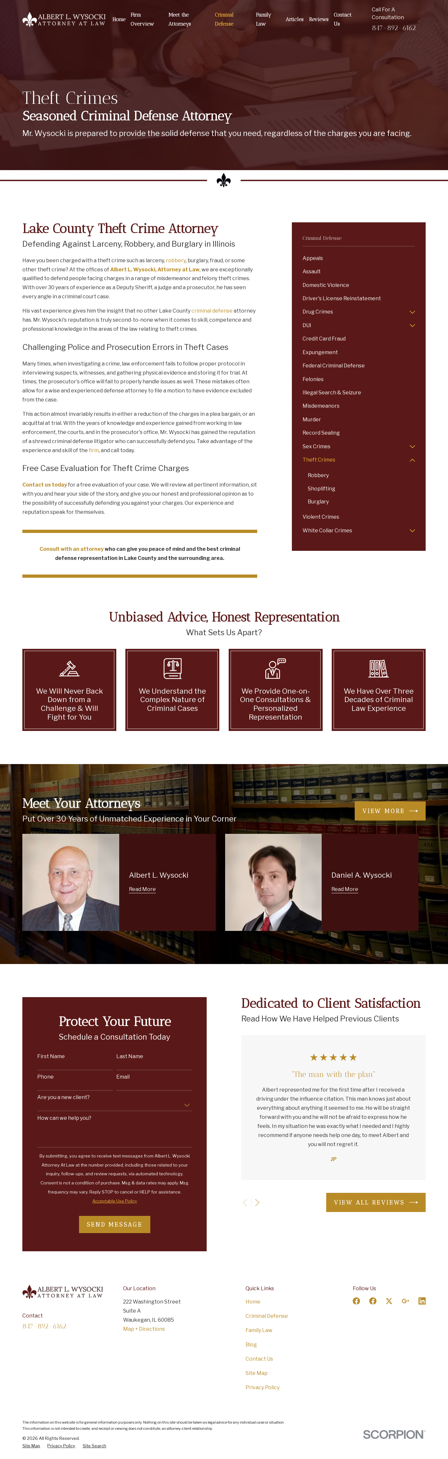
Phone (37, 1077)
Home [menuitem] (118, 19)
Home (253, 1302)
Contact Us (259, 1359)
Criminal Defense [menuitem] (224, 19)
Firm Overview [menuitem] (142, 19)
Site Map (257, 1373)
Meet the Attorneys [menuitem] (179, 19)
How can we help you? (56, 1118)
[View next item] (249, 1202)
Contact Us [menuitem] (342, 19)
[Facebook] (356, 1300)
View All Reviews (368, 1202)
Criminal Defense (267, 1316)
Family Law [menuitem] (263, 19)
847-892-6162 (394, 28)
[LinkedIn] (422, 1300)
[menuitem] (359, 258)
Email (115, 1077)
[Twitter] (389, 1300)
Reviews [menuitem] (318, 19)
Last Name (122, 1056)
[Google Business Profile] (405, 1300)
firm (94, 450)
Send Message (107, 1224)
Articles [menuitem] (295, 19)
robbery (176, 260)
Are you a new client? (55, 1097)
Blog (251, 1345)
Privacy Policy (263, 1387)
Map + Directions (144, 1329)
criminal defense (212, 311)
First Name (43, 1056)
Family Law (259, 1330)
